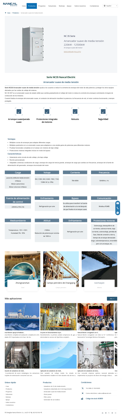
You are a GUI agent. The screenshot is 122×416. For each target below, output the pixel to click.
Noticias (8, 397)
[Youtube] (112, 413)
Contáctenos (10, 405)
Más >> (112, 299)
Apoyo (8, 400)
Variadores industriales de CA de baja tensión (58, 389)
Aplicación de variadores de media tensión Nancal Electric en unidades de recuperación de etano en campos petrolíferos (52, 371)
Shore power (48, 394)
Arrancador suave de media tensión (55, 392)
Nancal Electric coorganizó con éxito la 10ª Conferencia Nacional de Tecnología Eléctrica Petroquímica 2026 (89, 332)
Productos (9, 389)
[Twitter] (109, 413)
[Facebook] (102, 413)
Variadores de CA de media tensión (54, 386)
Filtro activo (47, 397)
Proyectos (9, 392)
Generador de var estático (52, 400)
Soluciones (9, 394)
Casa (7, 386)
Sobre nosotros (10, 402)
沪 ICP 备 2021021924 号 (34, 412)
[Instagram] (115, 413)
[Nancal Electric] (10, 4)
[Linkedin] (106, 413)
